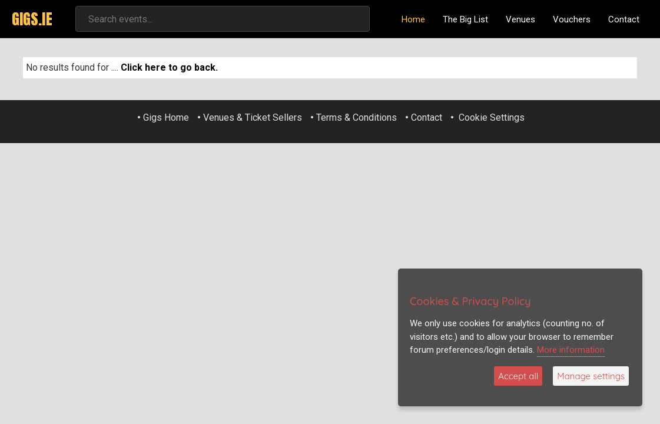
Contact (623, 19)
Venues (520, 19)
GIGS (32, 19)
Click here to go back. (169, 67)
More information (571, 349)
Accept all (518, 376)
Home (413, 19)
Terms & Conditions (356, 117)
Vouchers (572, 19)
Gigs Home (166, 117)
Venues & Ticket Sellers (252, 117)
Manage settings (591, 376)
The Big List (465, 19)
